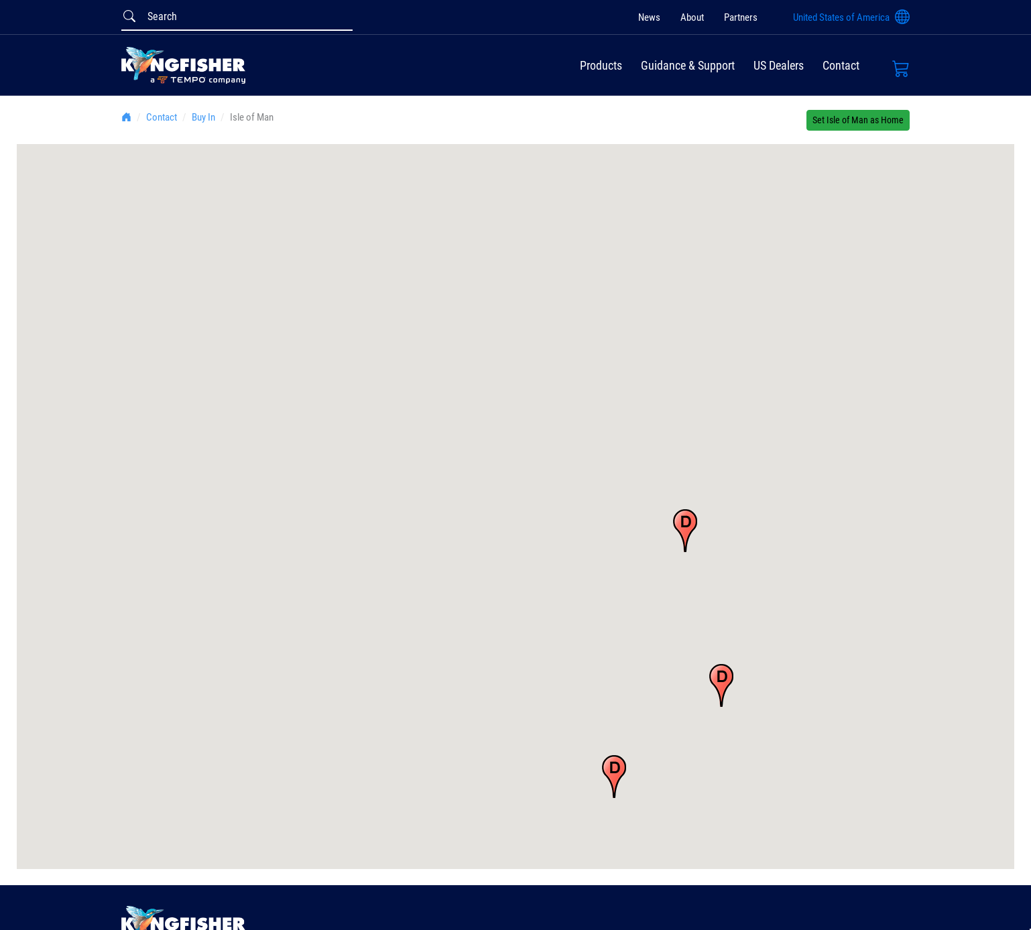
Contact (841, 65)
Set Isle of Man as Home (858, 120)
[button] (685, 530)
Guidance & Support (688, 65)
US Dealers (778, 65)
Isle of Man (252, 117)
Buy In (203, 117)
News (649, 17)
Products (601, 65)
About (692, 17)
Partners (740, 17)
